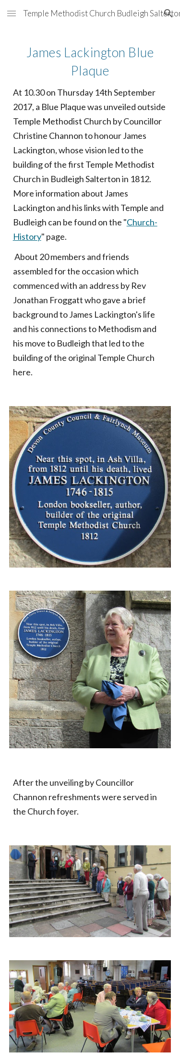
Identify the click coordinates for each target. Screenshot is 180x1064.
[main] (90, 210)
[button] (11, 13)
